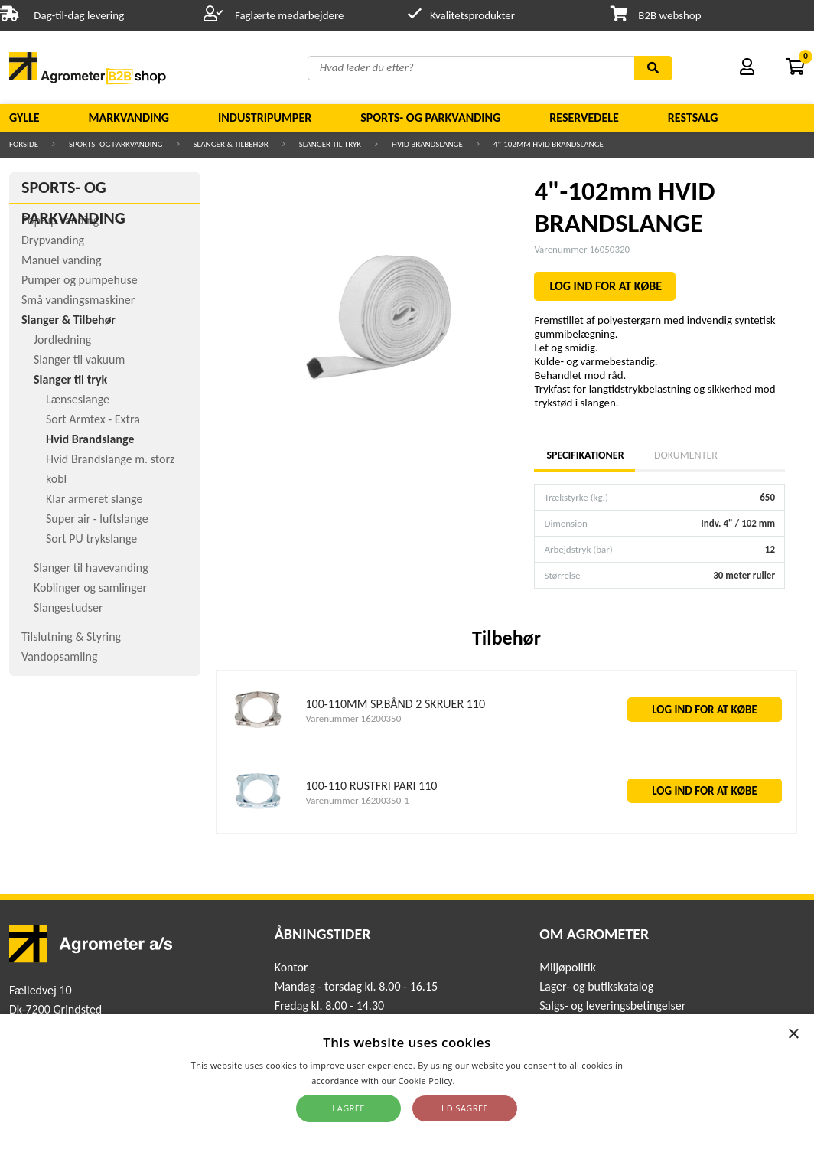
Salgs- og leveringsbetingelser (612, 1005)
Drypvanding (52, 240)
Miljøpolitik (567, 967)
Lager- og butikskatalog (596, 986)
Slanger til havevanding (91, 567)
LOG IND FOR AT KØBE (605, 286)
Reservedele (584, 117)
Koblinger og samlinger (90, 587)
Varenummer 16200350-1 (357, 800)
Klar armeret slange (94, 498)
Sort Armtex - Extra (93, 419)
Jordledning (62, 339)
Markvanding (129, 117)
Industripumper (264, 117)
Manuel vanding (61, 260)
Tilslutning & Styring (71, 636)
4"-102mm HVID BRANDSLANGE (548, 144)
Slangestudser (68, 607)
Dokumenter (686, 455)
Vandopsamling (59, 656)
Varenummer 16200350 (354, 718)
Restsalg (693, 117)
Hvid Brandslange (427, 144)
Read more (480, 1080)
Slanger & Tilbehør (231, 144)
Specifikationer (584, 455)
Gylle (24, 117)
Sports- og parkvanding (430, 117)
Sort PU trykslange (91, 538)
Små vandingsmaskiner (78, 299)
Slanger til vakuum (79, 359)
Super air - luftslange (97, 518)
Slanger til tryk (330, 144)
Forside (23, 144)
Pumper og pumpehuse (79, 280)
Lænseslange (77, 399)
